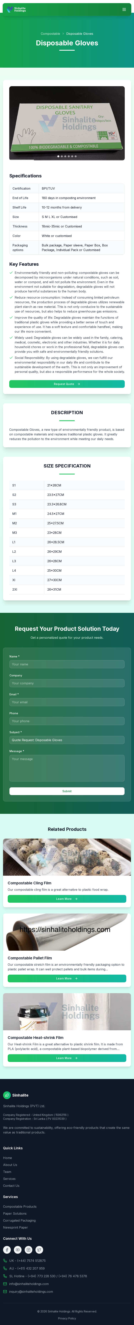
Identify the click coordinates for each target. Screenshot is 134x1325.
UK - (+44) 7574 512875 (27, 1261)
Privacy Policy (67, 1318)
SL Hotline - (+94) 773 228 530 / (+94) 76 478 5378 (48, 1276)
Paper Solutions (15, 1213)
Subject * (15, 732)
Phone (13, 713)
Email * (14, 694)
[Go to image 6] (76, 156)
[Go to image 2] (62, 156)
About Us (10, 1165)
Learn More (67, 900)
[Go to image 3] (65, 156)
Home (7, 1158)
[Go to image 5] (72, 156)
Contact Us (11, 1186)
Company (15, 675)
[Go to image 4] (69, 156)
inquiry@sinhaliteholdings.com (31, 1291)
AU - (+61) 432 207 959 (27, 1268)
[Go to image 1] (58, 156)
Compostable (50, 34)
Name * (14, 656)
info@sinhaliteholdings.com (29, 1284)
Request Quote (67, 384)
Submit (67, 791)
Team (7, 1172)
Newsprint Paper (15, 1227)
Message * (16, 751)
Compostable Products (20, 1206)
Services (9, 1179)
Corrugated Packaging (19, 1220)
